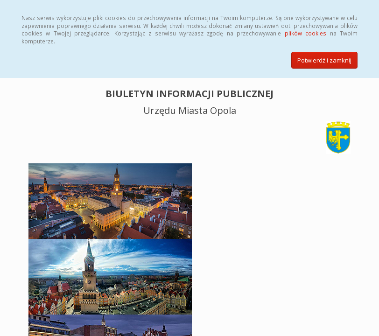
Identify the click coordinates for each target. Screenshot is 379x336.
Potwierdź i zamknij (324, 60)
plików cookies (305, 33)
